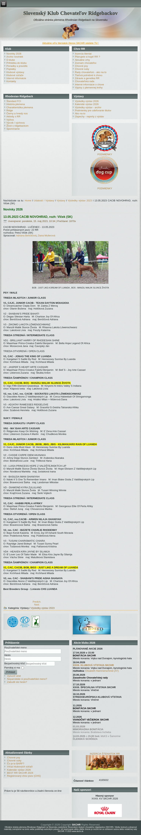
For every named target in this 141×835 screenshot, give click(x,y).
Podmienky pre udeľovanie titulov (93, 110)
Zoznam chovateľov (85, 63)
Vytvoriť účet (14, 676)
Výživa (10, 119)
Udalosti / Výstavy (44, 200)
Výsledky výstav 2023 (80, 200)
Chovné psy (81, 66)
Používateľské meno (15, 647)
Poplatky (11, 69)
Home (28, 200)
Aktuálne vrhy (82, 59)
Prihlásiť (10, 672)
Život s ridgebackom (17, 125)
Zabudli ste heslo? (17, 682)
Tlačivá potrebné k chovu (88, 75)
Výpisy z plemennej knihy (89, 87)
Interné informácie (16, 78)
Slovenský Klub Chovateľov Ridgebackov (70, 13)
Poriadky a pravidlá (16, 66)
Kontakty (11, 81)
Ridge (9, 110)
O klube (10, 59)
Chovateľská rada (84, 81)
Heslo (7, 655)
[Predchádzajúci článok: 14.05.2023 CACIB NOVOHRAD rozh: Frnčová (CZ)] (37, 601)
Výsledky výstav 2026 (87, 101)
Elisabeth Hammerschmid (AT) (102, 670)
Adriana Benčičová (26, 235)
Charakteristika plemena (19, 107)
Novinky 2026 (13, 53)
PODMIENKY (104, 154)
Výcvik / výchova (15, 122)
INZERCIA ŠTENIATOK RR (105, 753)
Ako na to (80, 113)
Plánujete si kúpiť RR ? (87, 56)
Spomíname (13, 128)
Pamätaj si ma (12, 667)
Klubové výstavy (15, 72)
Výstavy (60, 200)
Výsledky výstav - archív (88, 107)
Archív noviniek (14, 56)
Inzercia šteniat (83, 53)
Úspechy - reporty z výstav (89, 116)
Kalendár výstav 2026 (87, 104)
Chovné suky (82, 69)
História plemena (15, 104)
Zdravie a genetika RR (87, 78)
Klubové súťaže (15, 75)
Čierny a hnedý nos (17, 113)
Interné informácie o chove (89, 84)
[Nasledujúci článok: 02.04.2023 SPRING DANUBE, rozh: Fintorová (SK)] (37, 604)
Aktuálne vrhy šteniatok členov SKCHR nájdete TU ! (70, 43)
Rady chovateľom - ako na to (90, 72)
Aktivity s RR (13, 116)
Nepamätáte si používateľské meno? (27, 679)
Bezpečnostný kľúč (15, 663)
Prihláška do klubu (16, 63)
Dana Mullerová (46, 235)
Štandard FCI (13, 101)
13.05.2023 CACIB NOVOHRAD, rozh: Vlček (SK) (37, 216)
